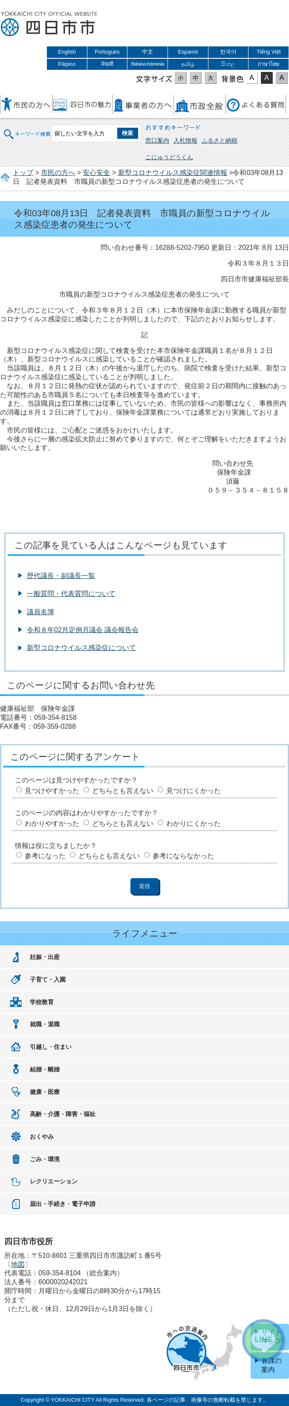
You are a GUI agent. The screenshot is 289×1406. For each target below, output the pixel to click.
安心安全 (96, 172)
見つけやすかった (52, 790)
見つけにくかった (193, 790)
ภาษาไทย (268, 64)
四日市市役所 (49, 24)
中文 (147, 52)
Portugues (107, 52)
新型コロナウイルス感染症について (81, 647)
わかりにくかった (193, 823)
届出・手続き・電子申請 (62, 1203)
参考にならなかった (183, 855)
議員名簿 (40, 612)
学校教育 (42, 1002)
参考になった (45, 855)
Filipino (67, 64)
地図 (18, 1264)
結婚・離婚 (45, 1069)
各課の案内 (271, 1365)
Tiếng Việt (269, 52)
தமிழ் (187, 64)
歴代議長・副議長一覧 (61, 575)
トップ (23, 172)
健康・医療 (45, 1091)
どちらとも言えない (122, 790)
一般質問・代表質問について (71, 593)
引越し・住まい (51, 1046)
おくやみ (42, 1136)
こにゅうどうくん (169, 157)
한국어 (228, 52)
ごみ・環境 (45, 1159)
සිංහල (228, 64)
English (67, 52)
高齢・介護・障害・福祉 (62, 1114)
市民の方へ (58, 172)
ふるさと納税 (219, 140)
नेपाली (107, 64)
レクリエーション (54, 1181)
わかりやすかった (52, 823)
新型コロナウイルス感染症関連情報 (172, 172)
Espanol (188, 52)
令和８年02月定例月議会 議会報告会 (83, 629)
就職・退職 (45, 1024)
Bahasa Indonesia (147, 63)
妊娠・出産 (45, 957)
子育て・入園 (48, 979)
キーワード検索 (28, 128)
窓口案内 (157, 140)
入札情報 (185, 140)
